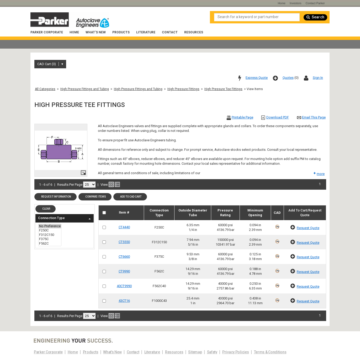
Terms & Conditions (270, 352)
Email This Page (314, 117)
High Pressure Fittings (183, 89)
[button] (55, 196)
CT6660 (124, 256)
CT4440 (124, 227)
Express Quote (257, 78)
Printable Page (242, 117)
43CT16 (124, 301)
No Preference (50, 226)
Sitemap (195, 352)
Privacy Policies (235, 352)
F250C (50, 230)
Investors (295, 3)
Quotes (288, 78)
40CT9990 (124, 286)
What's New (96, 32)
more (319, 174)
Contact (170, 32)
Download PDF (277, 117)
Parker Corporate (46, 32)
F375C (50, 239)
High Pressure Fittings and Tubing (84, 89)
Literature (145, 32)
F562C (50, 243)
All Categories (45, 89)
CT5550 (124, 242)
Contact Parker (315, 3)
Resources (193, 32)
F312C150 (50, 235)
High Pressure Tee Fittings (223, 89)
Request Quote (308, 228)
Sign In (318, 78)
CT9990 (124, 271)
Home (74, 32)
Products (121, 32)
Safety (212, 352)
